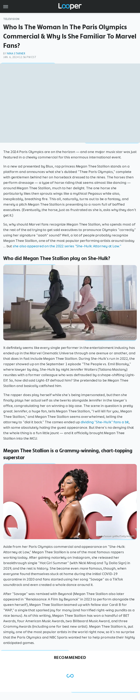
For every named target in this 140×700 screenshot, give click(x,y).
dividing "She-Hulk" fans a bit (105, 422)
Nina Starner (16, 53)
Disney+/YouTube (125, 337)
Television (11, 19)
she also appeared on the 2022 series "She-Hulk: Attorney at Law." (67, 246)
